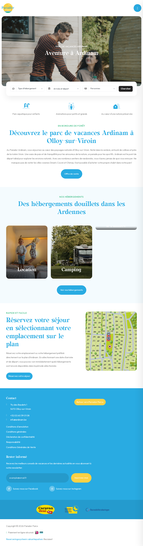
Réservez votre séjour (19, 376)
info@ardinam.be (18, 419)
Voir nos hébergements (71, 290)
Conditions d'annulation (17, 426)
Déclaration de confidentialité (20, 436)
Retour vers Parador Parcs (90, 402)
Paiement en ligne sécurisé (20, 532)
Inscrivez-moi (81, 477)
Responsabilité (13, 442)
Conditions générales (16, 431)
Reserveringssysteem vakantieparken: (25, 539)
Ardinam (9, 8)
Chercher (126, 88)
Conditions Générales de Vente (21, 447)
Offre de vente (71, 173)
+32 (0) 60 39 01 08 (19, 415)
